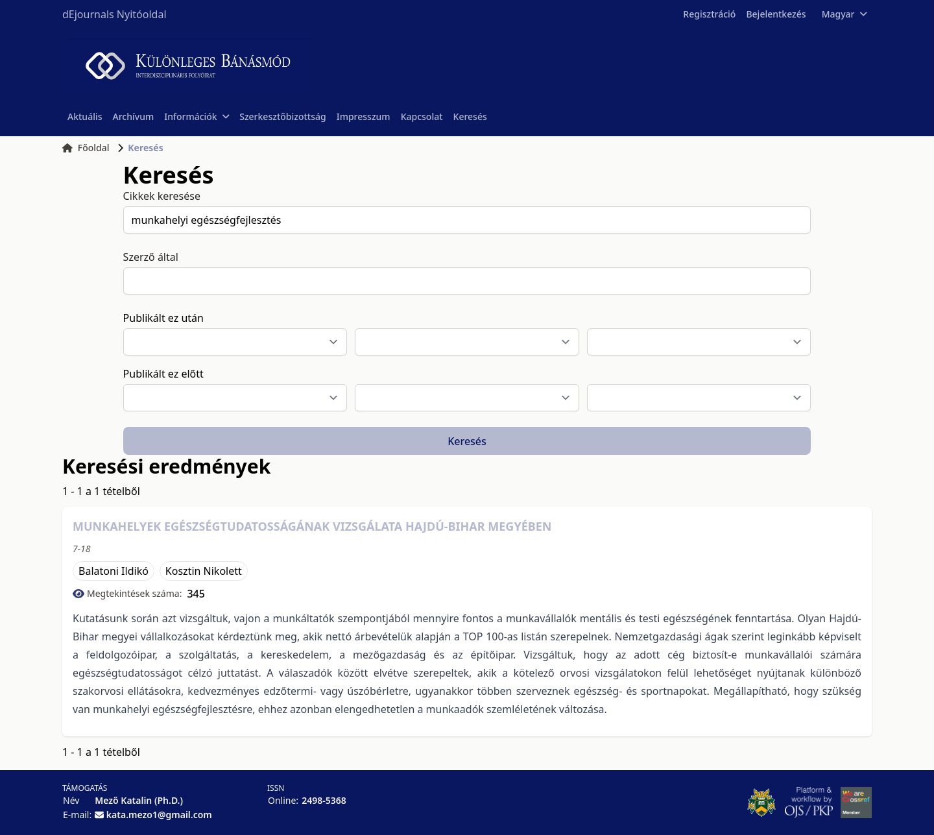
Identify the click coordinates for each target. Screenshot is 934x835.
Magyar (844, 14)
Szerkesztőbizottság (282, 116)
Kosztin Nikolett (203, 571)
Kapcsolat (422, 116)
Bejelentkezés (776, 14)
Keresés (470, 116)
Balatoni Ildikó (113, 571)
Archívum (133, 116)
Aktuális (84, 116)
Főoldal (86, 147)
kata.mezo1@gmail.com (159, 814)
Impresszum (363, 116)
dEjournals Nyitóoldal (114, 14)
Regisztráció (709, 14)
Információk (196, 116)
